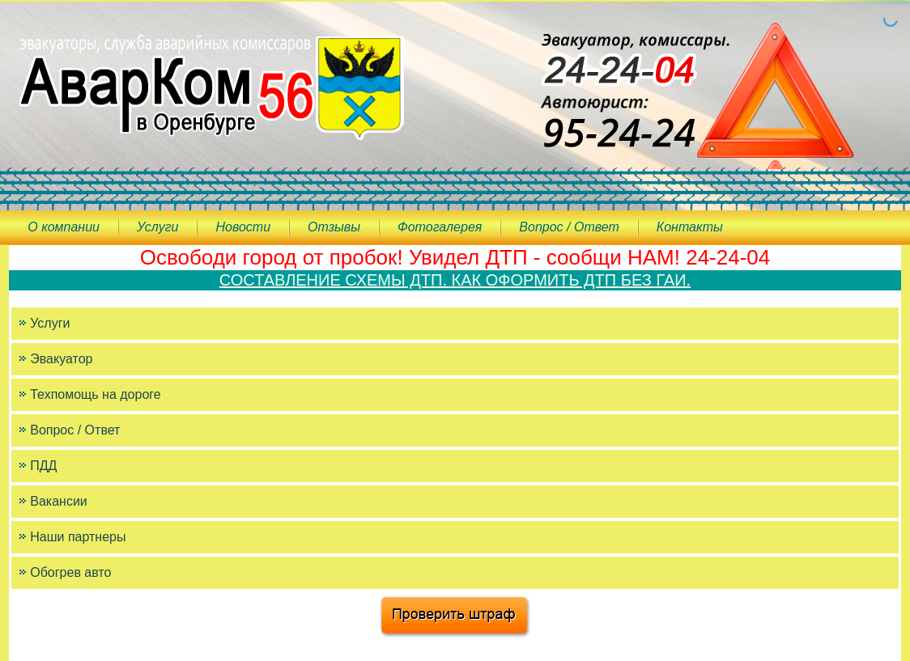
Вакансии (58, 501)
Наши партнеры (77, 537)
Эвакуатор (61, 359)
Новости (242, 227)
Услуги (158, 227)
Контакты (690, 227)
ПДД (43, 465)
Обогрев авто (70, 572)
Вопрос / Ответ (569, 227)
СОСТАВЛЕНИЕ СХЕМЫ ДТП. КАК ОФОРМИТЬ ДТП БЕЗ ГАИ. (455, 280)
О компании (64, 227)
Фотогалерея (440, 227)
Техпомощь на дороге (95, 394)
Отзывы (334, 227)
